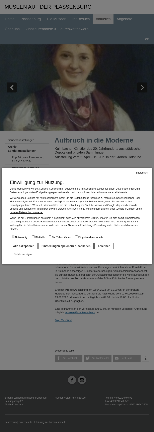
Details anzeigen (23, 254)
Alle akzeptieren (23, 246)
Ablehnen (104, 246)
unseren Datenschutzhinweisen (26, 212)
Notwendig (19, 237)
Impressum (142, 172)
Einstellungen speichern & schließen (66, 246)
